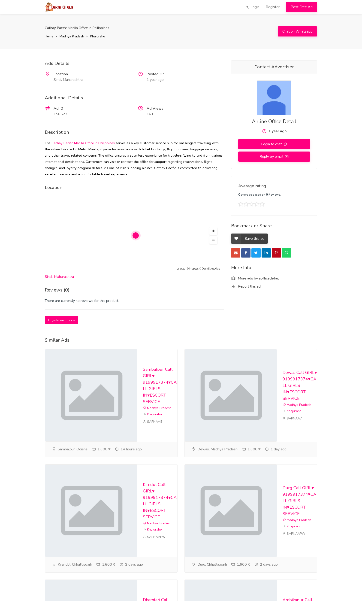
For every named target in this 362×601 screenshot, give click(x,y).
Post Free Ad (302, 6)
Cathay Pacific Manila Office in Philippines (83, 143)
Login (252, 6)
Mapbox (194, 268)
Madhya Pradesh (72, 36)
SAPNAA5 (152, 421)
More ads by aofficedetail (255, 278)
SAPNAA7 (292, 418)
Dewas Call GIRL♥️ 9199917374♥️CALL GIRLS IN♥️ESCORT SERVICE (300, 385)
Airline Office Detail (274, 121)
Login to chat (272, 144)
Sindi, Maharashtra (59, 276)
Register (273, 6)
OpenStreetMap (211, 268)
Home (49, 36)
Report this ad (246, 286)
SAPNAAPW (154, 537)
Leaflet (181, 268)
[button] (213, 231)
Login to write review (61, 320)
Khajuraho (97, 36)
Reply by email (271, 156)
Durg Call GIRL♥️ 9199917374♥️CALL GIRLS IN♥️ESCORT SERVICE (299, 500)
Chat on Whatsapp (297, 31)
